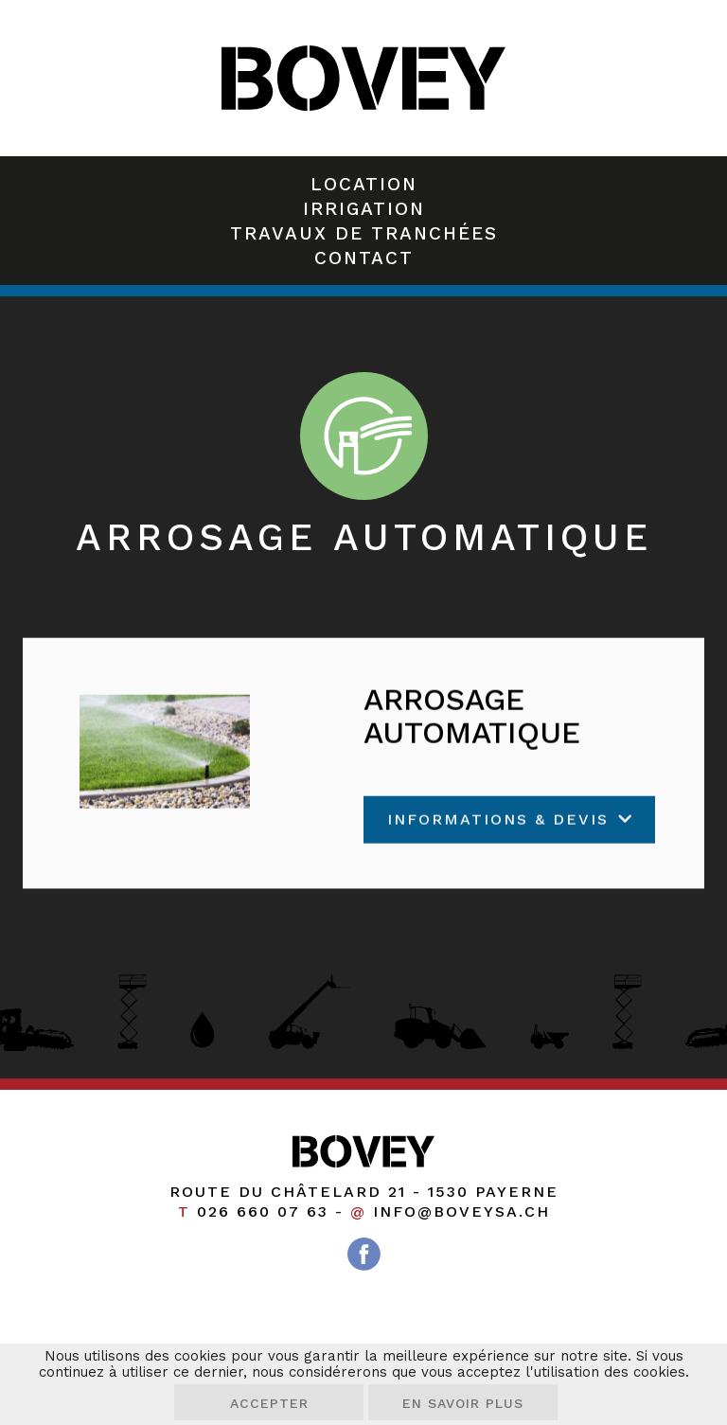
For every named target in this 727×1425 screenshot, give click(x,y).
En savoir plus (462, 1403)
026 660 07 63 (262, 1211)
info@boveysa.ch (461, 1211)
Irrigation (364, 209)
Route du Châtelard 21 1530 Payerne (364, 1192)
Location (363, 184)
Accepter (269, 1403)
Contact (364, 258)
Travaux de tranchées (364, 233)
